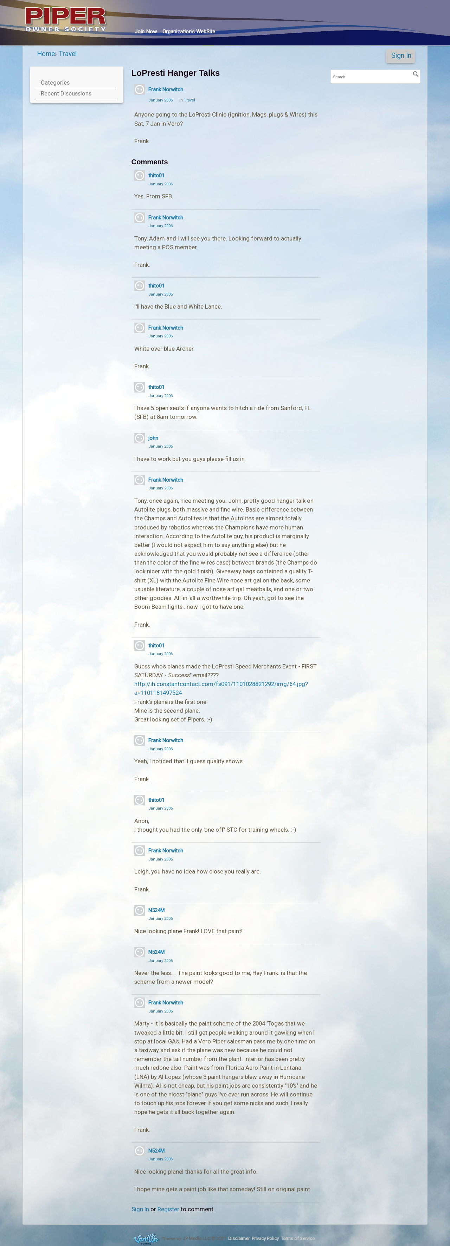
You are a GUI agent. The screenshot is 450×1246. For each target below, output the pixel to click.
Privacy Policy (265, 1238)
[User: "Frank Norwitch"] (139, 89)
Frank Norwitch (165, 89)
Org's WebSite (188, 31)
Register (168, 1209)
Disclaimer (239, 1238)
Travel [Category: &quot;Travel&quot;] (189, 100)
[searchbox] (375, 77)
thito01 (156, 175)
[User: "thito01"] (139, 175)
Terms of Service (298, 1238)
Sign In (401, 56)
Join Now (146, 31)
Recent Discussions (66, 93)
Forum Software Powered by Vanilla (146, 1239)
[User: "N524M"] (139, 910)
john (153, 438)
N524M (156, 910)
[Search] (416, 74)
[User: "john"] (139, 438)
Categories (55, 82)
